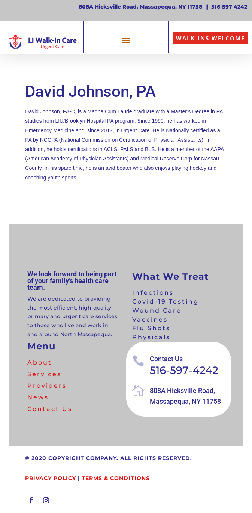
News (38, 397)
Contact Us (49, 408)
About (39, 362)
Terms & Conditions (116, 478)
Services (44, 374)
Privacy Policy (50, 478)
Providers (47, 385)
